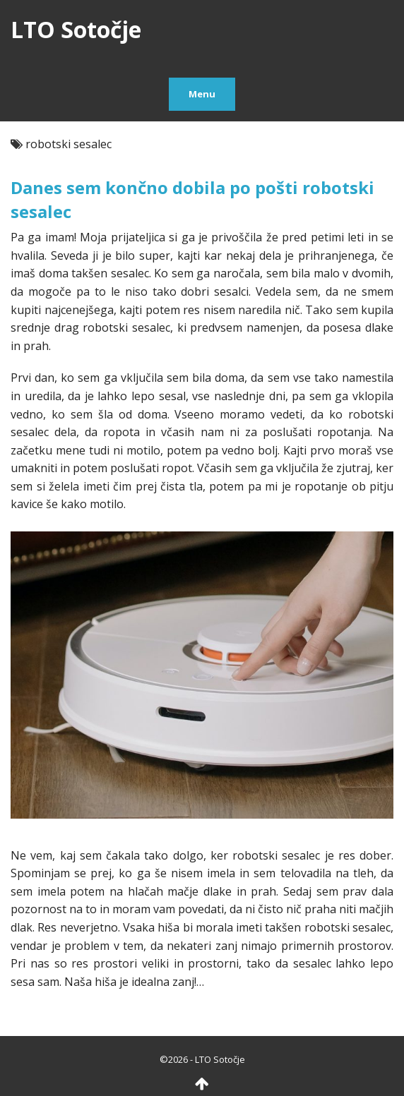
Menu (202, 94)
